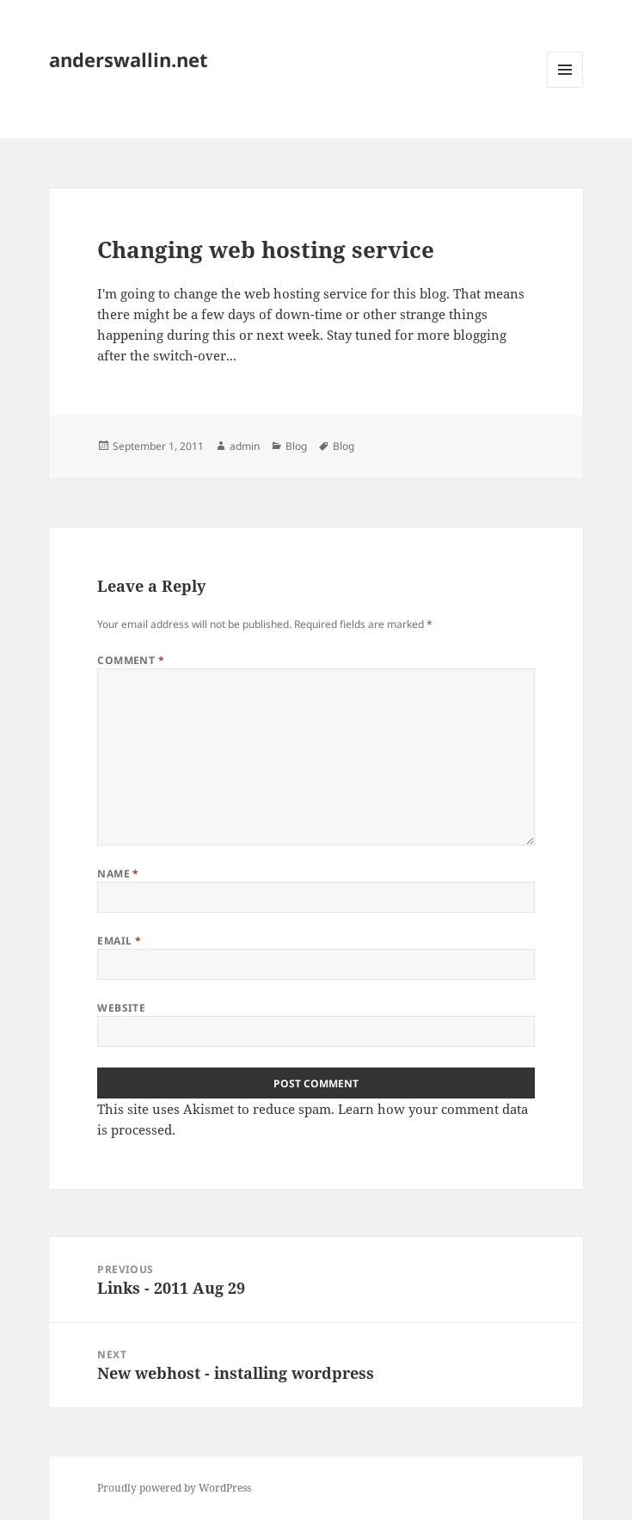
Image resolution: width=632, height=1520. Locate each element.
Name (118, 873)
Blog (296, 446)
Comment (130, 660)
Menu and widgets (565, 87)
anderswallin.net (128, 59)
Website (121, 1007)
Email (119, 940)
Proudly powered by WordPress (174, 1487)
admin (245, 446)
